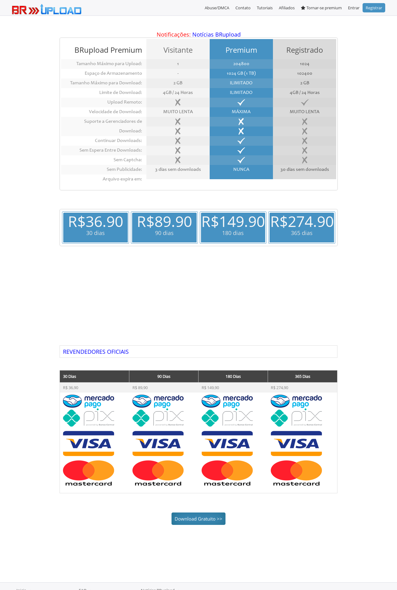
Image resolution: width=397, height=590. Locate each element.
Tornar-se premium (321, 8)
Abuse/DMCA (217, 8)
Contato (243, 8)
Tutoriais (265, 8)
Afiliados (287, 8)
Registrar (374, 8)
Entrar (353, 8)
